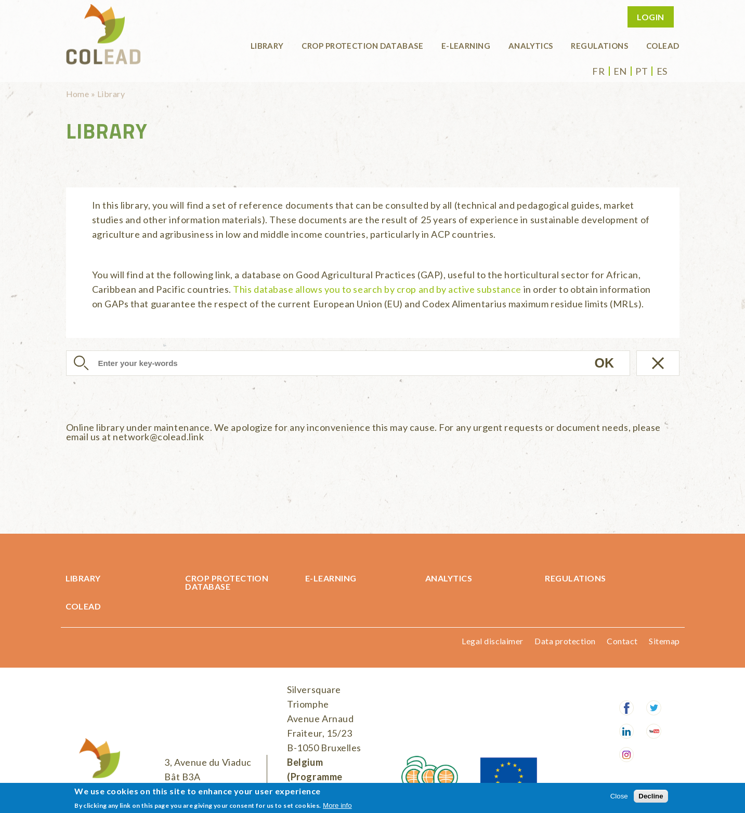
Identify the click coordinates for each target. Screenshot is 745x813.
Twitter (653, 707)
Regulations (599, 45)
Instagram (626, 754)
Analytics (530, 45)
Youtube (653, 731)
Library (267, 45)
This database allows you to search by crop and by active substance (377, 289)
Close (619, 796)
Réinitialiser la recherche (657, 363)
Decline (650, 796)
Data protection (564, 641)
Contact (622, 641)
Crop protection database (362, 45)
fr (598, 71)
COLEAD (662, 45)
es (662, 71)
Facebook (626, 707)
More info (337, 805)
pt (641, 71)
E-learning (466, 45)
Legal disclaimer (493, 641)
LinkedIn (626, 731)
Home (77, 94)
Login (650, 17)
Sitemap (664, 641)
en (620, 71)
